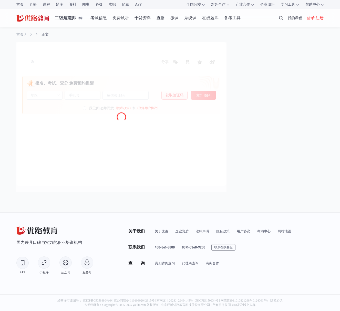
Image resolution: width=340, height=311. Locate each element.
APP (138, 4)
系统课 (190, 18)
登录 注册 (315, 18)
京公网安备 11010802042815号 (134, 300)
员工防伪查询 (165, 263)
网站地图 (284, 231)
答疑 (99, 4)
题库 (59, 4)
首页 (20, 4)
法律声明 (202, 231)
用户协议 (243, 231)
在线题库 (210, 18)
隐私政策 (223, 231)
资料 (72, 4)
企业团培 (267, 4)
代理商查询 (190, 263)
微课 (174, 18)
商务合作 (212, 263)
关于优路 (161, 231)
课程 (46, 4)
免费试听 (120, 18)
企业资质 (182, 231)
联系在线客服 (223, 247)
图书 (85, 4)
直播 (33, 4)
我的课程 (295, 18)
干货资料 (143, 18)
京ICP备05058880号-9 (97, 300)
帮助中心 (264, 231)
